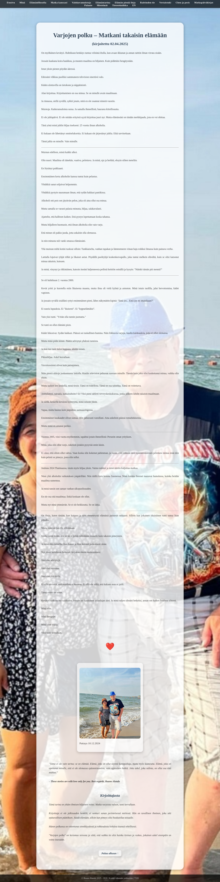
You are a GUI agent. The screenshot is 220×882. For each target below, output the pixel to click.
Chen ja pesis (183, 2)
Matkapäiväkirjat (203, 2)
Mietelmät (102, 5)
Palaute (88, 5)
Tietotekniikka (120, 5)
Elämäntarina (102, 2)
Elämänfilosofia (38, 2)
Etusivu (11, 2)
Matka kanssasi (59, 2)
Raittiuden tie (147, 2)
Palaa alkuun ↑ (109, 853)
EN (134, 5)
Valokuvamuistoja (81, 2)
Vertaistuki (165, 2)
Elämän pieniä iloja (125, 2)
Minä (22, 2)
